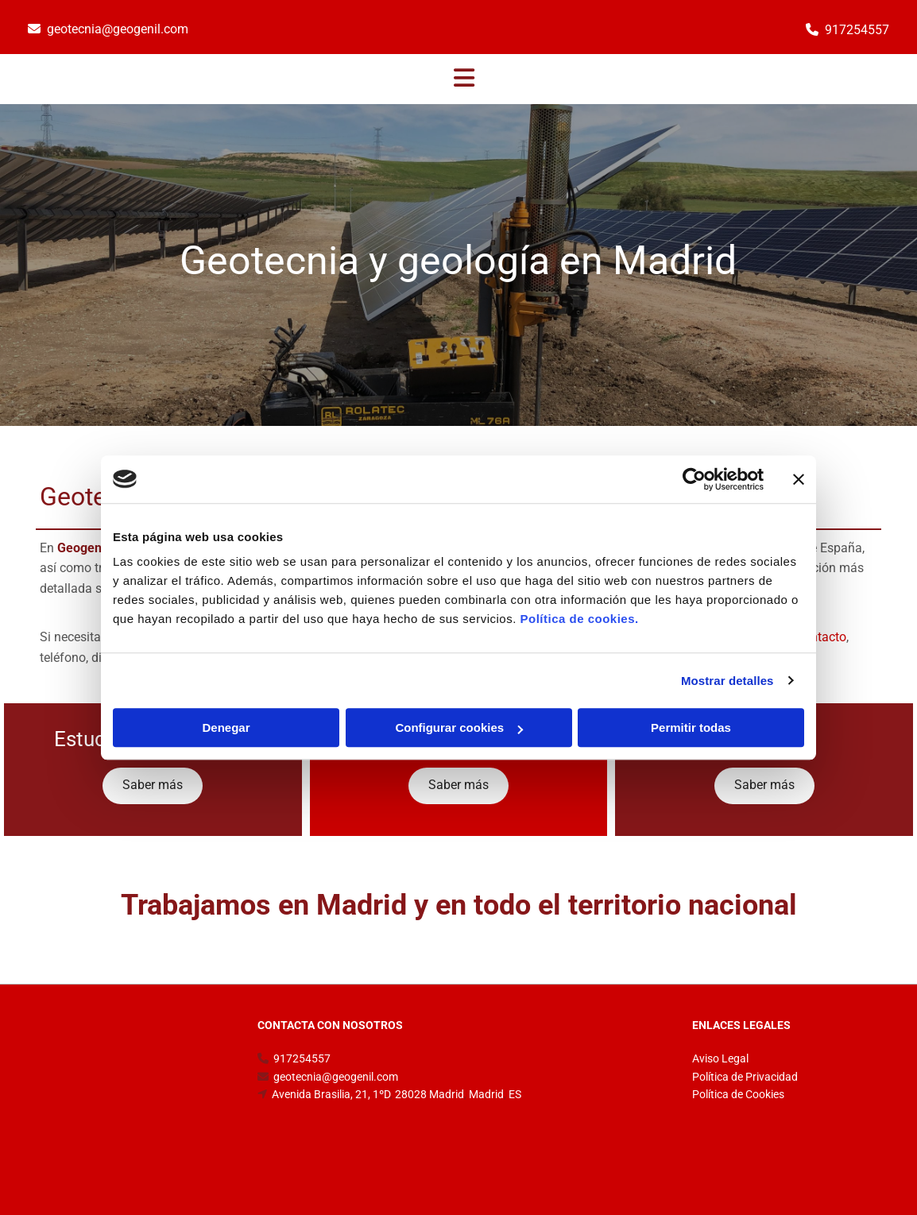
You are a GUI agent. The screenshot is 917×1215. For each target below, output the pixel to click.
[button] (464, 79)
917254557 (857, 29)
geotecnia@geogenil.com (117, 29)
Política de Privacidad (745, 1076)
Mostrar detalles (727, 680)
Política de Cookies (738, 1094)
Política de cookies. (579, 618)
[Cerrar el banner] (798, 479)
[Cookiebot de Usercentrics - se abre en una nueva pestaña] (694, 479)
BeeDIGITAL (851, 1153)
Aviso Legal (720, 1058)
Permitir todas (691, 727)
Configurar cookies (459, 727)
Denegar (226, 727)
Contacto (820, 636)
